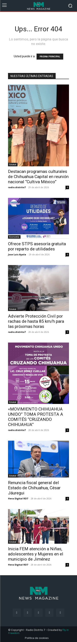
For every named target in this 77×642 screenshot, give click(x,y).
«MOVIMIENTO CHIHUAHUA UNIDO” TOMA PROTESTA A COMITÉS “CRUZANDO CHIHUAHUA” (35, 417)
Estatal (12, 164)
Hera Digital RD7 (18, 498)
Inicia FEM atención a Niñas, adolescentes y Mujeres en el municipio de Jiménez (35, 554)
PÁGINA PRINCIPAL (50, 56)
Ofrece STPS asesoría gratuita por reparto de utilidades (37, 246)
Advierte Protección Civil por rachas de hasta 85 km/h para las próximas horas (36, 321)
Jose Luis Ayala (17, 254)
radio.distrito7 (16, 187)
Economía (14, 236)
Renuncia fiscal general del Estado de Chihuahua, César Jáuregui (34, 487)
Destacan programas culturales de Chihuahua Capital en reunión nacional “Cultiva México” (38, 176)
